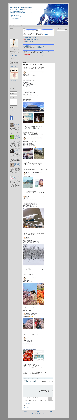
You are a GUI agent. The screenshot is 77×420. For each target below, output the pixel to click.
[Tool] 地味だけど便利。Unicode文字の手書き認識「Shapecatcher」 (17, 124)
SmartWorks (15, 25)
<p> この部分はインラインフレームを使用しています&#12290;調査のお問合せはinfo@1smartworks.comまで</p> (38, 390)
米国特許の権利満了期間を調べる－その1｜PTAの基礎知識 (17, 165)
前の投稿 (52, 411)
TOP (10, 25)
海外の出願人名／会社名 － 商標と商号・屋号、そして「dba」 (17, 150)
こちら (44, 30)
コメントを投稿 (26, 407)
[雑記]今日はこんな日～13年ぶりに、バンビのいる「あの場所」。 (17, 137)
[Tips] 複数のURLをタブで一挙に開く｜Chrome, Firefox (17, 177)
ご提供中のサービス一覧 (29, 41)
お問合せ (21, 25)
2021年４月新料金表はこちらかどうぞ (31, 37)
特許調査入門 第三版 (13, 66)
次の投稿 (25, 411)
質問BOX (47, 34)
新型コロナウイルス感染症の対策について (32, 39)
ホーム (38, 411)
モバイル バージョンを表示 (38, 413)
